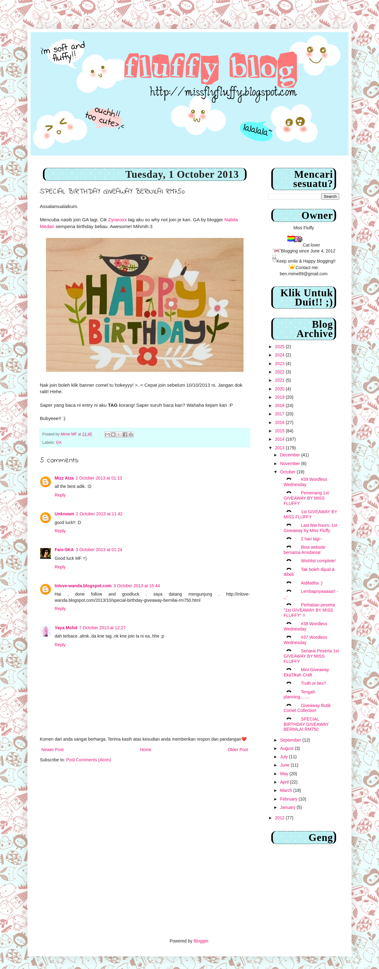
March (286, 790)
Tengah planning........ (299, 694)
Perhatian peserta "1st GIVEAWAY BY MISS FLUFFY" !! (309, 610)
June (285, 765)
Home (145, 749)
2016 (280, 422)
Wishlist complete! (318, 560)
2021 (280, 380)
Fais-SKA (64, 549)
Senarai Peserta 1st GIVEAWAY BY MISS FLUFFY (311, 656)
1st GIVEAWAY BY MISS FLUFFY (310, 514)
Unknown (64, 513)
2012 (280, 817)
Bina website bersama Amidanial (304, 550)
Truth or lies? (313, 683)
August (287, 748)
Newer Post (52, 749)
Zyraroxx (117, 219)
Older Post (238, 749)
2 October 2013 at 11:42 (99, 513)
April (285, 782)
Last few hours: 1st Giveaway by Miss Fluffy (310, 528)
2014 (280, 439)
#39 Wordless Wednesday (305, 482)
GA (58, 442)
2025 (280, 346)
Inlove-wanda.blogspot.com (83, 585)
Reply (60, 495)
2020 (280, 388)
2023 (280, 363)
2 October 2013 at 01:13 (99, 478)
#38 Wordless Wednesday (305, 626)
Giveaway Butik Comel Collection (307, 708)
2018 (280, 405)
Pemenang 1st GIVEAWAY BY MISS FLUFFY (306, 498)
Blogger (201, 940)
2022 (280, 371)
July (284, 756)
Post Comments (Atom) (88, 759)
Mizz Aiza (64, 478)
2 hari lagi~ (311, 538)
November (290, 463)
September (291, 740)
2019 (280, 397)
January (288, 807)
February (289, 798)
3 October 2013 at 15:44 (136, 585)
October (288, 471)
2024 (280, 354)
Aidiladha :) (312, 582)
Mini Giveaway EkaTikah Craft (306, 672)
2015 (280, 430)
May (284, 773)
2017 (280, 413)
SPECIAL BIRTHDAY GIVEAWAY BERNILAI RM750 (306, 724)
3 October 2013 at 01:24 (99, 549)
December (290, 454)
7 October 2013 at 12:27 (102, 627)
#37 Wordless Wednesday (305, 640)
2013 (280, 447)
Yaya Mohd (66, 627)
